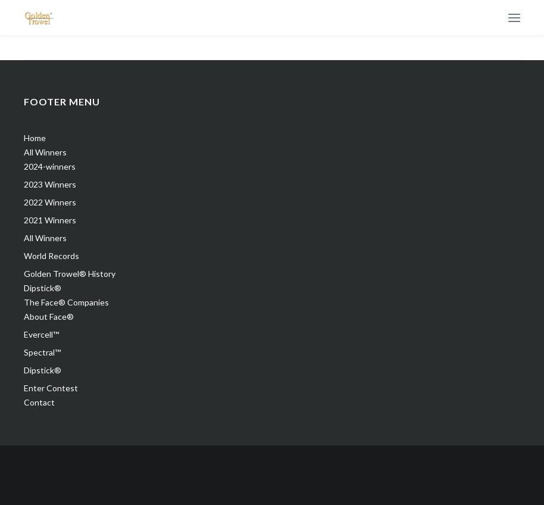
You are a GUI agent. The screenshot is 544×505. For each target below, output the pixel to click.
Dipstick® (42, 288)
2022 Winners (50, 202)
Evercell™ (41, 334)
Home (35, 138)
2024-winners (50, 166)
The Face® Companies (66, 302)
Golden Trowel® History (69, 274)
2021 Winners (50, 220)
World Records (51, 256)
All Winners (45, 152)
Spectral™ (42, 352)
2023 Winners (50, 184)
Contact (39, 402)
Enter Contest (51, 388)
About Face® (49, 316)
